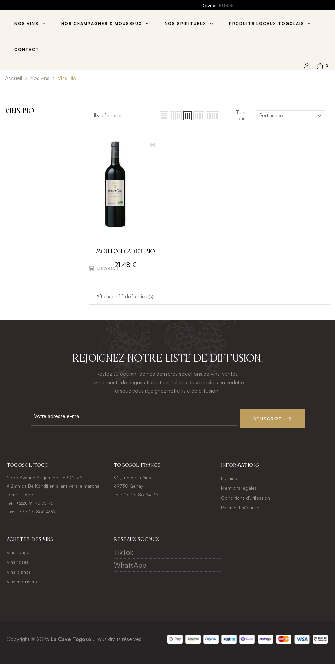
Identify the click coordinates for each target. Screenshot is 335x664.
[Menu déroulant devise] (228, 6)
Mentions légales (239, 485)
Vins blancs (19, 569)
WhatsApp (130, 562)
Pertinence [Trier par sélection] (290, 115)
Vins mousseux (22, 579)
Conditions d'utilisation (245, 495)
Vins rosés (17, 559)
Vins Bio (19, 111)
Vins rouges (19, 549)
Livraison (230, 475)
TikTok (123, 549)
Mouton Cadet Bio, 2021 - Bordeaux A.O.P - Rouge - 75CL (125, 252)
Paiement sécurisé (240, 505)
